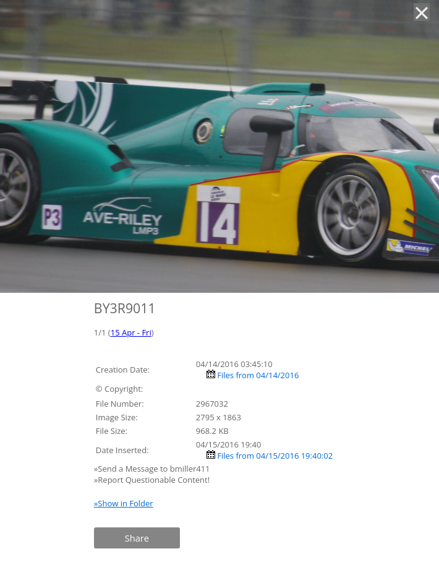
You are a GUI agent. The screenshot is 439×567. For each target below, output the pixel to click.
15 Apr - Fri (131, 332)
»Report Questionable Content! (152, 479)
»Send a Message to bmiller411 (153, 468)
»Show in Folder (123, 503)
